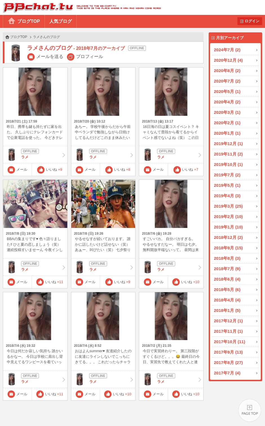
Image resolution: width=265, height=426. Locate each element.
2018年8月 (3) (227, 258)
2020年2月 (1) (227, 122)
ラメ (35, 154)
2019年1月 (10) (228, 227)
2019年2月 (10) (228, 216)
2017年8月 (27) (228, 362)
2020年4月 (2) (227, 101)
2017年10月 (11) (229, 341)
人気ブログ (60, 21)
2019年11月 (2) (228, 154)
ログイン (252, 21)
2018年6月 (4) (227, 279)
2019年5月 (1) (227, 185)
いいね (54, 169)
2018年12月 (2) (228, 237)
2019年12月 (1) (228, 143)
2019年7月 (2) (227, 174)
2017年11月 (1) (228, 331)
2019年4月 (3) (227, 195)
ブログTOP (28, 21)
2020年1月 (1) (227, 133)
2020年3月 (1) (227, 112)
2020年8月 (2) (227, 70)
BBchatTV (80, 7)
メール (21, 169)
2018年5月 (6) (227, 289)
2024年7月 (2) (227, 49)
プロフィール (89, 56)
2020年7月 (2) (227, 81)
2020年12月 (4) (228, 60)
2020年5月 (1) (227, 91)
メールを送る (49, 56)
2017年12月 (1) (228, 320)
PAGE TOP (250, 411)
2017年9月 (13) (228, 352)
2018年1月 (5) (227, 310)
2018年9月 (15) (228, 247)
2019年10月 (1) (228, 164)
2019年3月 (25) (228, 206)
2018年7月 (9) (227, 268)
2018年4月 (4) (227, 300)
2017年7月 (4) (227, 372)
